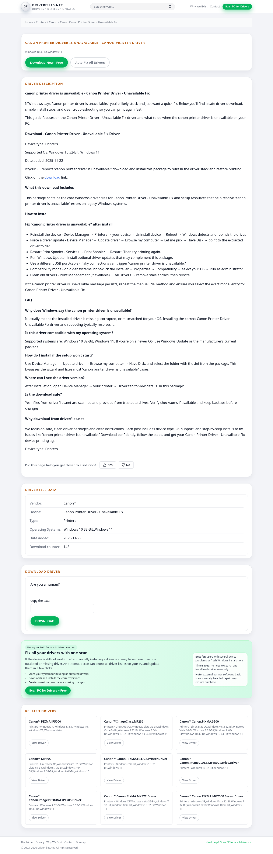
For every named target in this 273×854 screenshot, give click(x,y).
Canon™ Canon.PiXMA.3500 (199, 721)
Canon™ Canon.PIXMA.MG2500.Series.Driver (211, 796)
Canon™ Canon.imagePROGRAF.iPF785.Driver (55, 798)
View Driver (39, 743)
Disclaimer (27, 842)
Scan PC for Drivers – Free (48, 690)
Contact (215, 6)
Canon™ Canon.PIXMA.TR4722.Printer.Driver (135, 759)
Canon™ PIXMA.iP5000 (45, 721)
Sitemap (80, 842)
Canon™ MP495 (40, 759)
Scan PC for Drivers (237, 6)
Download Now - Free (46, 62)
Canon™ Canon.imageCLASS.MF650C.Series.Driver (209, 761)
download (52, 177)
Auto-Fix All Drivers (90, 62)
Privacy (40, 842)
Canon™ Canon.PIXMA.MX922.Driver (130, 796)
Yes (108, 465)
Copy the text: (40, 601)
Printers (41, 22)
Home (29, 22)
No (126, 465)
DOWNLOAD (45, 621)
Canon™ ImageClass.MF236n (124, 721)
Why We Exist (198, 6)
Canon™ (70, 503)
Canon (53, 22)
